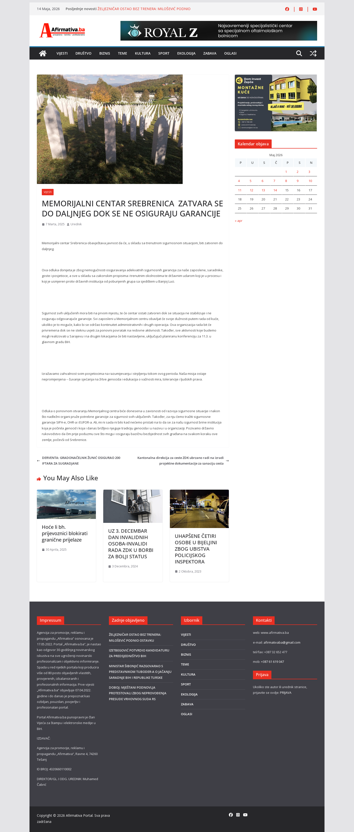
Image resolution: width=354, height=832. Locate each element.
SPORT (163, 53)
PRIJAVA (285, 692)
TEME (122, 53)
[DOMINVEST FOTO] (276, 77)
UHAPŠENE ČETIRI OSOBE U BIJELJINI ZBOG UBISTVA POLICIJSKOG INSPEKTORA (196, 549)
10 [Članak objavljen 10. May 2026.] (310, 181)
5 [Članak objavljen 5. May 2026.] (250, 181)
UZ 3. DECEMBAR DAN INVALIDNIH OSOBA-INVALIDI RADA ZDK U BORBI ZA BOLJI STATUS (130, 544)
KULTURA (142, 53)
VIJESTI (62, 53)
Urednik (76, 224)
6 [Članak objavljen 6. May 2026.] (262, 181)
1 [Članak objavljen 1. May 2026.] (286, 171)
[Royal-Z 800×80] (218, 23)
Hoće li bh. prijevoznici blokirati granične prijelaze (65, 533)
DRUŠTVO (83, 53)
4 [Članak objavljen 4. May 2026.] (239, 181)
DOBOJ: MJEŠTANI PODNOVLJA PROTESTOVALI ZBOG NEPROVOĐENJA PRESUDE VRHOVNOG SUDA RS (137, 693)
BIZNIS (104, 53)
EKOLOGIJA (186, 53)
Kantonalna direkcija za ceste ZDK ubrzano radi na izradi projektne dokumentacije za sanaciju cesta (183, 460)
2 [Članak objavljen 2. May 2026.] (297, 171)
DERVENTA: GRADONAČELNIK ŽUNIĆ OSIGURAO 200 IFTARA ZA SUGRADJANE (78, 460)
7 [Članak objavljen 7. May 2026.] (274, 181)
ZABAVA (209, 53)
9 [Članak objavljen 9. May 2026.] (297, 181)
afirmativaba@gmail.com (282, 642)
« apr (238, 220)
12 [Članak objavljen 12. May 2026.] (251, 190)
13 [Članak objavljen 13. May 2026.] (263, 190)
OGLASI (230, 53)
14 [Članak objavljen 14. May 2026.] (275, 190)
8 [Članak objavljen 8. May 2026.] (286, 181)
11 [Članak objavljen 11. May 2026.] (239, 190)
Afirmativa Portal (79, 815)
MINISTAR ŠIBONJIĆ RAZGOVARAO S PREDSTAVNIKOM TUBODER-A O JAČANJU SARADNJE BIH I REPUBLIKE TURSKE (140, 672)
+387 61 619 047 (272, 661)
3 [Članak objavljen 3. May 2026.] (309, 171)
